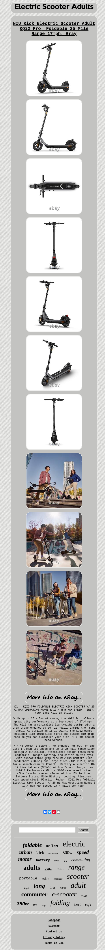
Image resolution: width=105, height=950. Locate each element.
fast (65, 861)
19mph (25, 888)
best (77, 904)
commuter (34, 894)
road (56, 860)
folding (60, 902)
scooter (78, 876)
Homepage (54, 920)
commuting (80, 859)
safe (88, 904)
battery (43, 860)
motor (25, 859)
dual (84, 896)
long (39, 886)
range (76, 867)
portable (28, 878)
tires (52, 887)
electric (74, 844)
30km (45, 879)
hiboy (63, 887)
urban (25, 852)
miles (52, 846)
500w (67, 852)
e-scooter (64, 894)
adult (78, 885)
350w (23, 903)
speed (83, 852)
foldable (32, 845)
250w (48, 869)
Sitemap (54, 926)
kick (40, 852)
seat (60, 868)
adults (31, 867)
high (44, 905)
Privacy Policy (54, 937)
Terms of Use (54, 943)
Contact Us (54, 931)
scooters (58, 878)
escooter (53, 853)
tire (35, 904)
